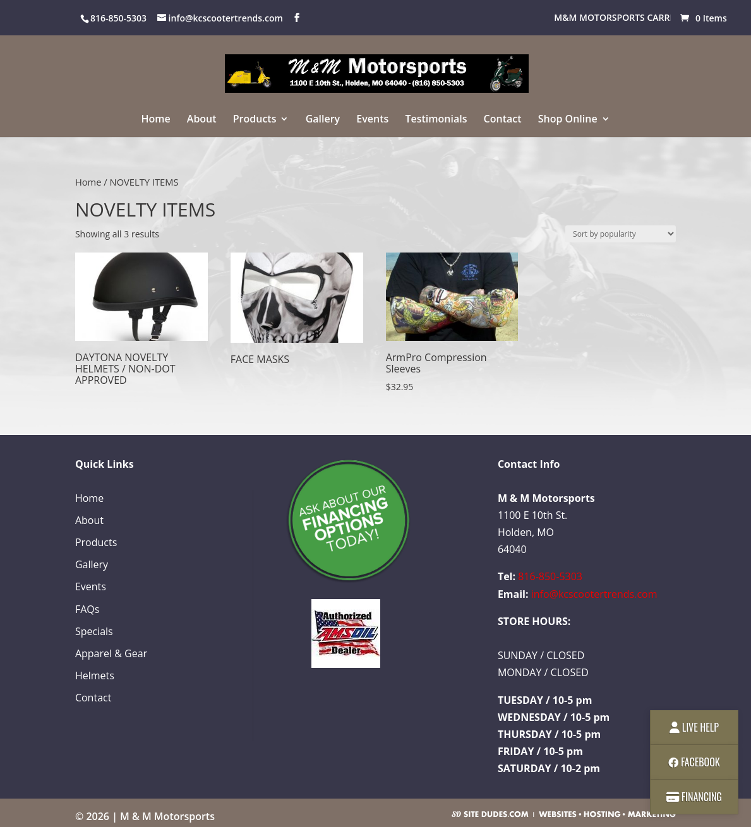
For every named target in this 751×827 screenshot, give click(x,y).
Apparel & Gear (111, 653)
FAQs (87, 609)
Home (155, 120)
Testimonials (436, 120)
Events (372, 120)
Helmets (94, 675)
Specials (94, 631)
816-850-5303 (550, 576)
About (202, 120)
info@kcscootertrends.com (594, 594)
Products (255, 120)
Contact (503, 120)
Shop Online (568, 120)
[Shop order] (620, 233)
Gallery (323, 120)
